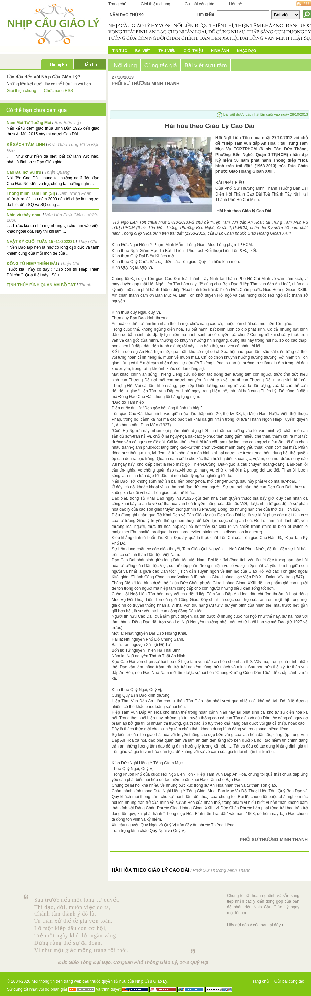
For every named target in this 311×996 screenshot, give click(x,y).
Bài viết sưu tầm (205, 65)
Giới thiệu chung (155, 4)
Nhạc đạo (246, 51)
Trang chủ (117, 4)
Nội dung (125, 65)
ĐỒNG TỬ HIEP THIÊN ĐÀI (32, 263)
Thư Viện (167, 51)
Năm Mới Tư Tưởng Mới (29, 122)
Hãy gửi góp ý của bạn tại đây (254, 925)
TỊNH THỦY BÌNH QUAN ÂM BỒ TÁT (41, 285)
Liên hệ (235, 4)
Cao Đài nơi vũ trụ (24, 172)
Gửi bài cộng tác (199, 4)
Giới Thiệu (193, 51)
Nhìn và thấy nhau (24, 215)
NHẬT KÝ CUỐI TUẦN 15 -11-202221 (41, 241)
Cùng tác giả (160, 65)
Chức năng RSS (58, 90)
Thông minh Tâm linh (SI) (31, 193)
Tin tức (119, 51)
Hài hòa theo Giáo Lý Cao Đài (150, 870)
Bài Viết (142, 51)
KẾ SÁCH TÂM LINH (26, 144)
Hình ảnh (220, 51)
